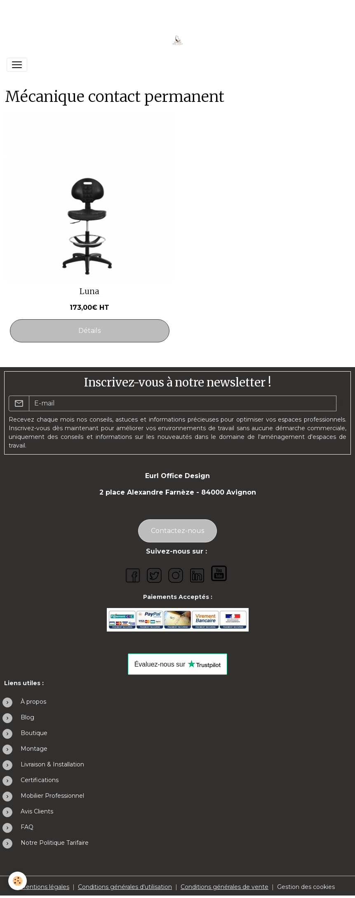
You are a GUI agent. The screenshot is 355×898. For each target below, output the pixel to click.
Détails (89, 331)
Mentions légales (44, 887)
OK (341, 403)
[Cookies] (17, 881)
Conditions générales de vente (224, 887)
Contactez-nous (177, 531)
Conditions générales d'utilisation (125, 887)
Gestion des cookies (306, 887)
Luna (89, 291)
